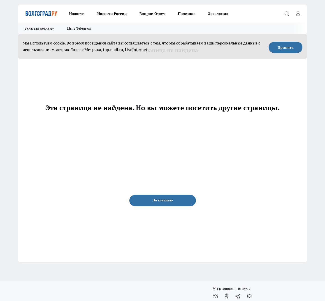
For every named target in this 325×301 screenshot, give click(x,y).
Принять (286, 47)
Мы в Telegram (79, 28)
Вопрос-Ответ (152, 13)
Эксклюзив (218, 13)
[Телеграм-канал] (238, 296)
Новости (77, 13)
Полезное (186, 13)
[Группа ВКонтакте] (215, 296)
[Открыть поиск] (286, 13)
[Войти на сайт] (297, 13)
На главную (162, 200)
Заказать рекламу (39, 28)
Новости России (112, 13)
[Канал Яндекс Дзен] (249, 296)
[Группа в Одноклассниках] (226, 296)
